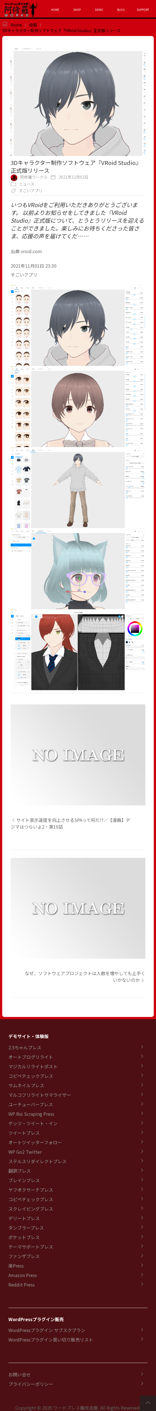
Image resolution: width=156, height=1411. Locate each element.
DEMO (99, 10)
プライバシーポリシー (30, 1384)
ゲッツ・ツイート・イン (33, 1123)
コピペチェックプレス (30, 1075)
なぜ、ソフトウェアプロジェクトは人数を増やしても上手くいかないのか (85, 976)
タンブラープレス (26, 1227)
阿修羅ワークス (34, 177)
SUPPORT (143, 10)
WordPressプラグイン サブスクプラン (46, 1330)
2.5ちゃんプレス (24, 1047)
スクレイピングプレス (30, 1208)
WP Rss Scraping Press (31, 1113)
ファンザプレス (24, 1256)
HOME (55, 10)
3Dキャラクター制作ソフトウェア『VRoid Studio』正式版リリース (61, 30)
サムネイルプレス (26, 1085)
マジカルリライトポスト (33, 1066)
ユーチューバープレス (30, 1104)
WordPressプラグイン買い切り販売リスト (50, 1339)
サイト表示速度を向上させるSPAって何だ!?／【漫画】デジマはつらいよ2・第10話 (70, 823)
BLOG (121, 10)
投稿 (33, 25)
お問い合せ (19, 1374)
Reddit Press (21, 1284)
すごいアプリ (30, 190)
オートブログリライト (30, 1057)
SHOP (77, 10)
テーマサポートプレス (30, 1246)
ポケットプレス (24, 1237)
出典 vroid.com (26, 251)
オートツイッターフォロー (35, 1142)
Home (16, 25)
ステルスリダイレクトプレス (37, 1161)
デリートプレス (24, 1218)
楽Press (16, 1265)
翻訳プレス (19, 1170)
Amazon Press (22, 1275)
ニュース (26, 184)
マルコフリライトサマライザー (39, 1094)
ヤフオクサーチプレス (30, 1189)
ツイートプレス (24, 1132)
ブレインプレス (24, 1180)
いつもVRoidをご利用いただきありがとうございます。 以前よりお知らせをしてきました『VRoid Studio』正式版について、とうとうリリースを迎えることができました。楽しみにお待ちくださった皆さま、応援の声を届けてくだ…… (77, 220)
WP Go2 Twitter (25, 1151)
